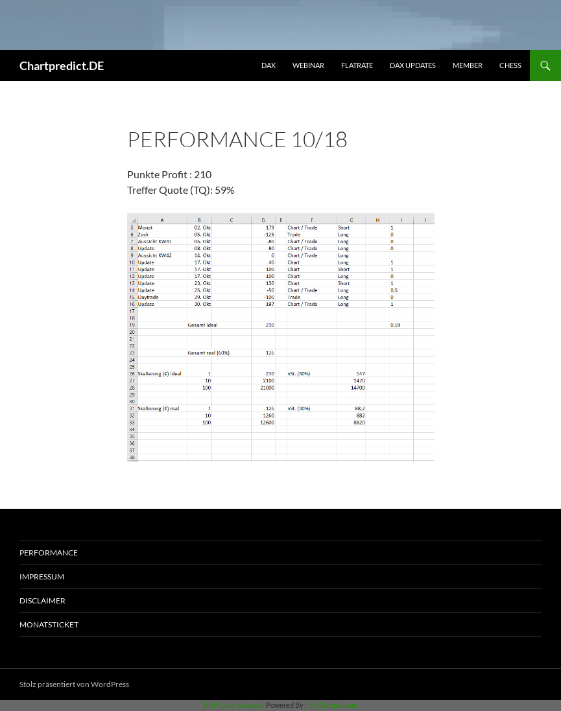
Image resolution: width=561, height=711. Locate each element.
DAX (268, 65)
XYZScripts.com (332, 705)
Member (468, 65)
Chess (510, 65)
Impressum (41, 576)
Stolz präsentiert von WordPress (74, 684)
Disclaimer (42, 600)
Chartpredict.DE (61, 65)
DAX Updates (413, 65)
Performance (48, 552)
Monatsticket (48, 624)
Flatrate (357, 65)
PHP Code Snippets (234, 705)
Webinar (308, 65)
